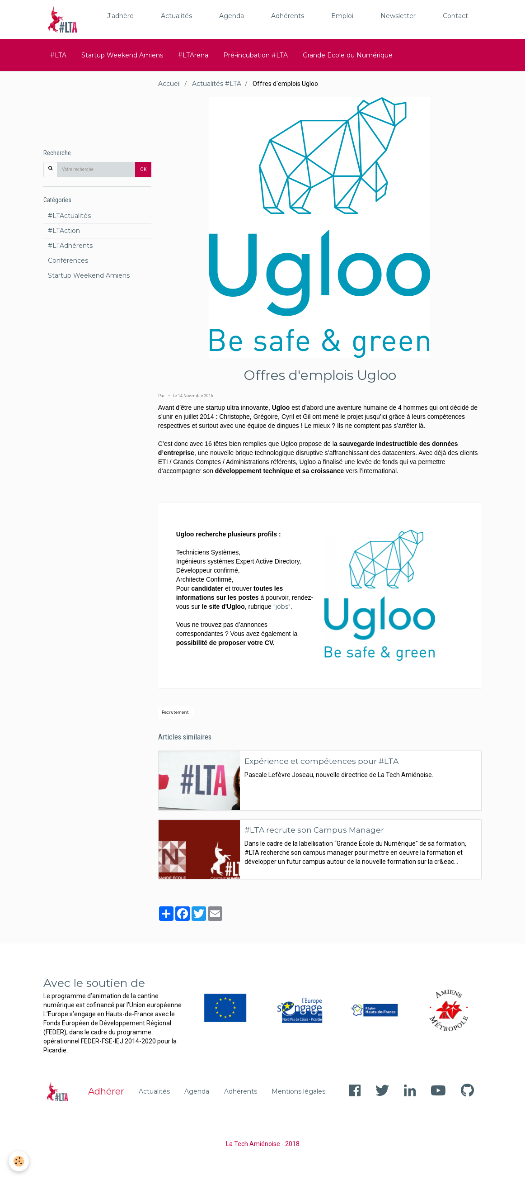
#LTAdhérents (70, 246)
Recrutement (175, 712)
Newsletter (398, 16)
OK (143, 169)
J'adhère (120, 16)
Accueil (169, 84)
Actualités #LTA (216, 84)
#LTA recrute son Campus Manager (314, 829)
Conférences (68, 260)
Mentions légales (298, 1091)
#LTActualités (69, 216)
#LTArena (193, 55)
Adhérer (106, 1091)
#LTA (58, 55)
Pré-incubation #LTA (255, 55)
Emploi (342, 16)
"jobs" (282, 606)
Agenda (231, 16)
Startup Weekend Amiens (122, 55)
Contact (455, 16)
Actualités (176, 16)
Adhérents (287, 16)
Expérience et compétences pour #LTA (321, 761)
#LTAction (64, 231)
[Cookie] (19, 1161)
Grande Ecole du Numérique (348, 55)
